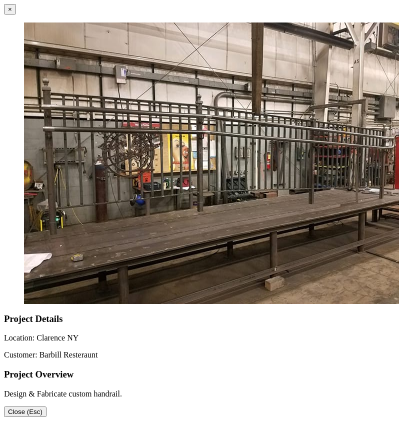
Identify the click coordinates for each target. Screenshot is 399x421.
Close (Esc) (25, 412)
